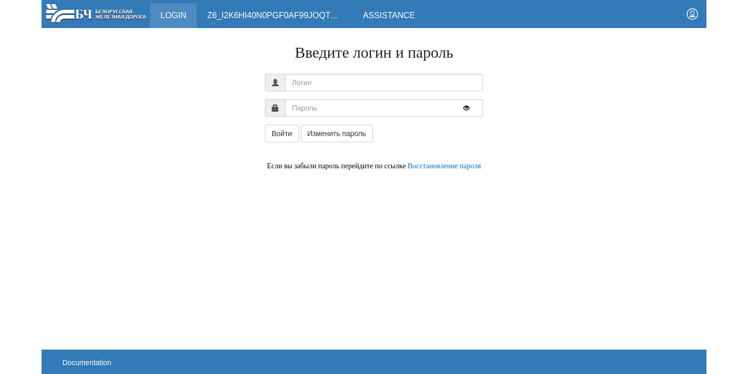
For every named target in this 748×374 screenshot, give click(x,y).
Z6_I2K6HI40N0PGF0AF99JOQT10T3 (278, 19)
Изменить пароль (337, 133)
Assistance (389, 15)
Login (179, 11)
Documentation (86, 362)
